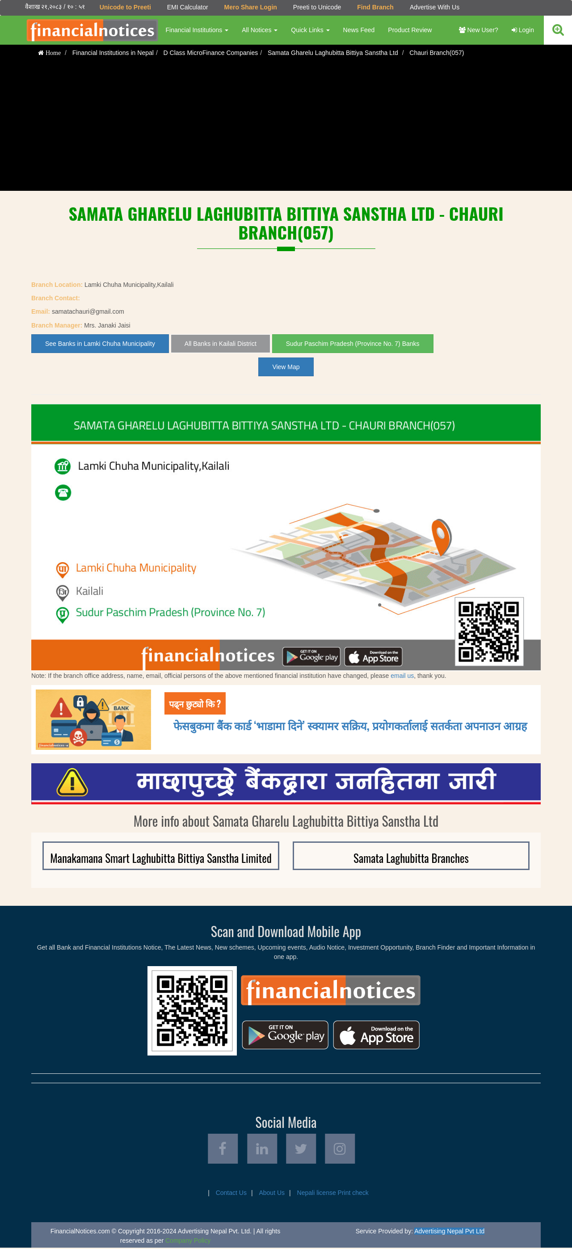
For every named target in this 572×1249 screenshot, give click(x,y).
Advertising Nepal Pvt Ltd (449, 1232)
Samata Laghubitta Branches (411, 857)
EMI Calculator (187, 7)
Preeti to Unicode (317, 7)
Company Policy (187, 1241)
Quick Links (310, 30)
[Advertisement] (286, 128)
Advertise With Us (434, 7)
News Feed (358, 30)
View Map (285, 366)
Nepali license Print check (333, 1194)
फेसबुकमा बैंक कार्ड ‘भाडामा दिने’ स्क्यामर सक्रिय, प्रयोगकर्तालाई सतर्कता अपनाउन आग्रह (350, 725)
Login (523, 30)
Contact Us (231, 1194)
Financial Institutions (196, 30)
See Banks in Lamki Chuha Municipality (100, 343)
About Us (272, 1194)
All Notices (260, 30)
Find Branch (375, 7)
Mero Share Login (250, 7)
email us (402, 675)
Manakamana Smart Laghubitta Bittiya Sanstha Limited (160, 857)
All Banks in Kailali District (221, 343)
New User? (478, 30)
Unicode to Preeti (125, 7)
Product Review (410, 30)
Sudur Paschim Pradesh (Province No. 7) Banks (353, 343)
